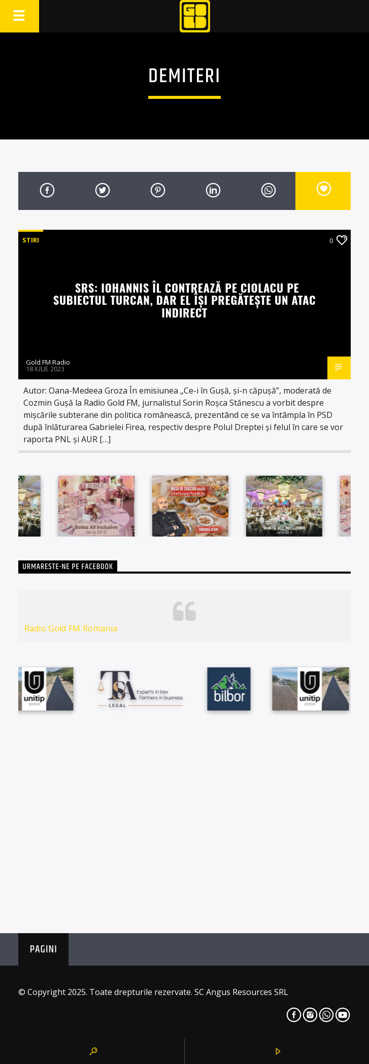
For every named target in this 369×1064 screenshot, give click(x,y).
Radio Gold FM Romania (71, 628)
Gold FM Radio (48, 362)
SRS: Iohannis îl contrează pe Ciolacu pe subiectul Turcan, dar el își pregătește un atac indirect (184, 300)
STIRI (30, 239)
